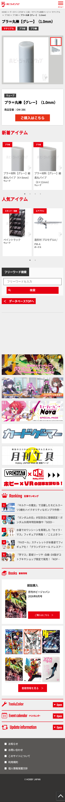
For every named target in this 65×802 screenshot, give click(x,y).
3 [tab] (35, 194)
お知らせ (13, 743)
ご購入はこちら (42, 615)
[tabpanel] (17, 166)
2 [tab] (30, 194)
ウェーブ (10, 95)
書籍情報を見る (30, 688)
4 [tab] (40, 194)
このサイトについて (19, 756)
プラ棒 (34, 28)
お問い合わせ (15, 750)
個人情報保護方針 (18, 768)
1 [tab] (25, 194)
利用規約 (13, 762)
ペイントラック (11, 239)
